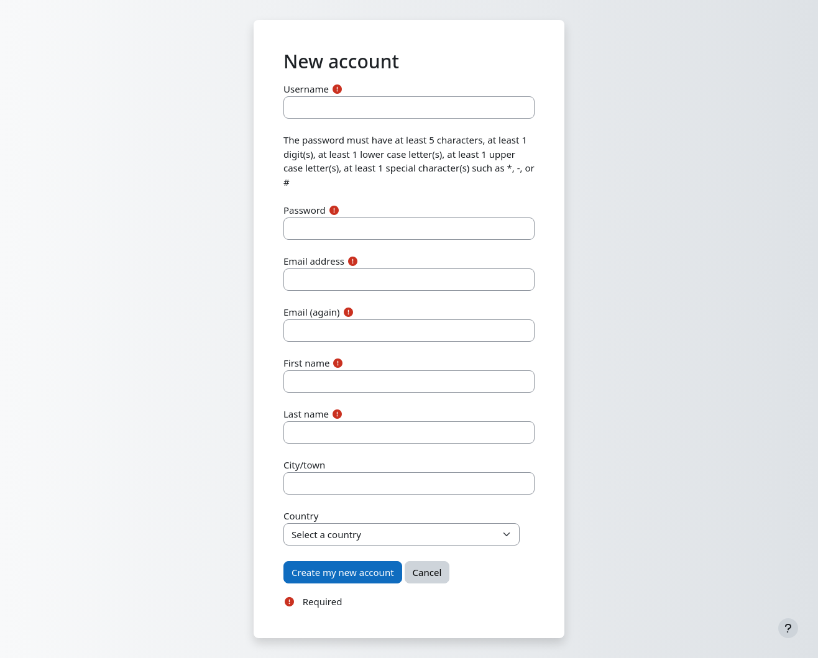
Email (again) (311, 312)
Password (304, 210)
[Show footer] (788, 628)
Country (300, 515)
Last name (306, 414)
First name (306, 363)
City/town (304, 465)
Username (306, 89)
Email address (313, 261)
